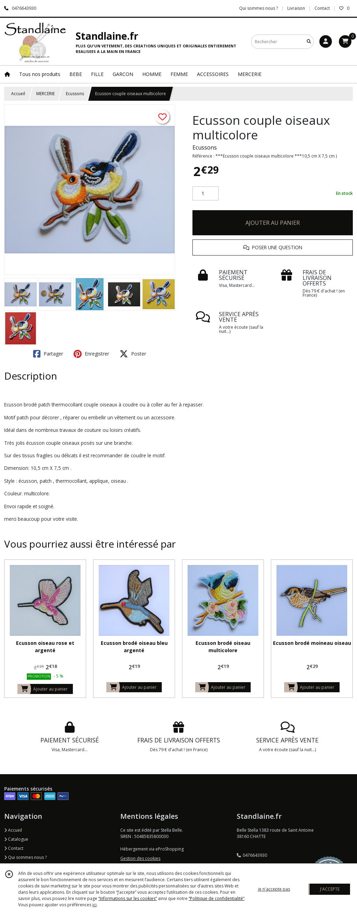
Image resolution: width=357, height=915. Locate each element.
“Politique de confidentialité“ (216, 898)
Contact (322, 8)
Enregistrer (91, 354)
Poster (133, 354)
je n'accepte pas (274, 889)
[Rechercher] (308, 41)
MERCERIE (45, 94)
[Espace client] (325, 41)
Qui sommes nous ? (25, 857)
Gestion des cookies (140, 858)
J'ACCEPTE (330, 889)
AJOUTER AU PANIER (272, 223)
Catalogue (16, 839)
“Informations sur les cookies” (127, 898)
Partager (48, 354)
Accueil (18, 94)
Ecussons (75, 94)
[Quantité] (205, 193)
